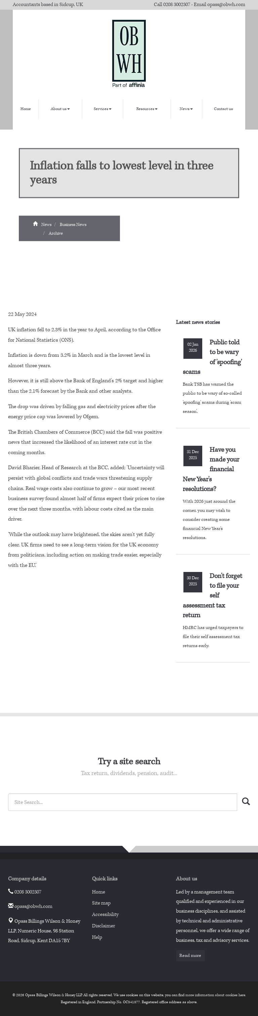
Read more (190, 956)
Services (103, 108)
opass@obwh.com (226, 4)
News (186, 108)
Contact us (223, 108)
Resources (147, 108)
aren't (128, 534)
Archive (56, 236)
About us (60, 108)
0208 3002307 (176, 4)
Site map (101, 903)
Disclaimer (103, 926)
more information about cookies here (215, 995)
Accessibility (105, 914)
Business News (73, 227)
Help (97, 937)
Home (25, 108)
